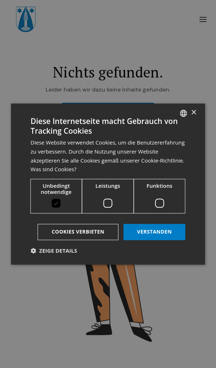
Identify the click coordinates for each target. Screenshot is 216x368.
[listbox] (183, 113)
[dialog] (108, 184)
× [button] (193, 112)
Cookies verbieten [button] (78, 231)
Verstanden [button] (154, 231)
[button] (54, 250)
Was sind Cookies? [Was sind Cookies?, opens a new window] (54, 169)
